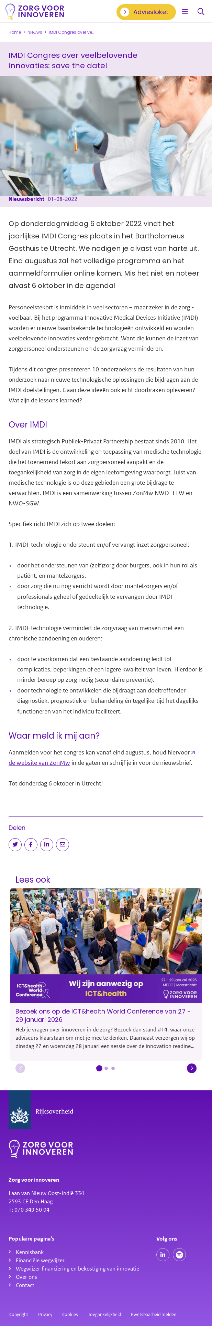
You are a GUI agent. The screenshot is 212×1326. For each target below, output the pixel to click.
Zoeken (201, 12)
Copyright (18, 1314)
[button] (20, 1068)
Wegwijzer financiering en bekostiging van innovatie (77, 1268)
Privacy (45, 1314)
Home (15, 32)
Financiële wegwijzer (40, 1260)
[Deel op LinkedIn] (46, 844)
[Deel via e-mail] (62, 844)
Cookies (70, 1314)
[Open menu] (184, 12)
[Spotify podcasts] (179, 1254)
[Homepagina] (34, 11)
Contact (25, 1285)
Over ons (26, 1277)
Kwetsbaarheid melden (153, 1314)
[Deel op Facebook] (30, 844)
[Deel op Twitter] (15, 844)
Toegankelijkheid (104, 1314)
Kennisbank (30, 1252)
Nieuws (34, 32)
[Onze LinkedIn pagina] (162, 1254)
